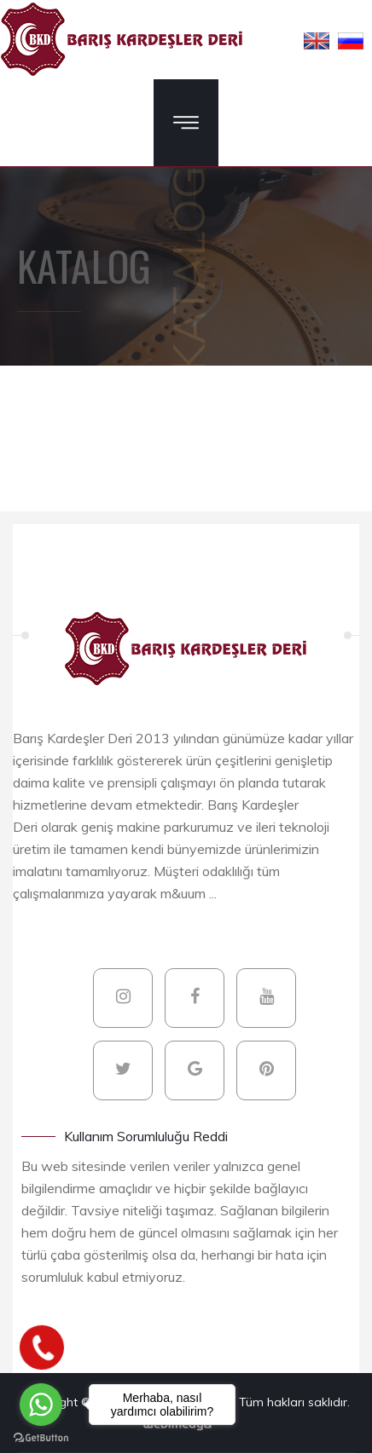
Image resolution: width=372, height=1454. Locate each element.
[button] (316, 40)
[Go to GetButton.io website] (41, 1437)
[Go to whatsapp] (41, 1404)
